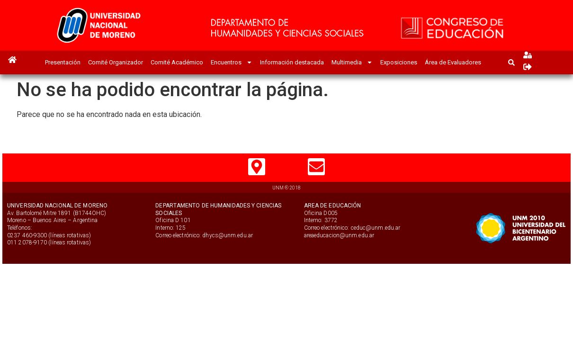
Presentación (63, 62)
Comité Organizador (115, 62)
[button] (511, 62)
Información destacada (292, 62)
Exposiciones (398, 62)
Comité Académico (177, 62)
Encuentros (231, 62)
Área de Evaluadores (453, 62)
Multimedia (352, 62)
